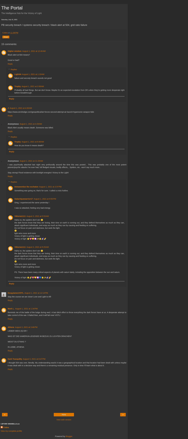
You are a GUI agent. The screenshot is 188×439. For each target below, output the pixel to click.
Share (6, 37)
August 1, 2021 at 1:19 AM (33, 74)
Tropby (17, 86)
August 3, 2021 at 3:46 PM (26, 327)
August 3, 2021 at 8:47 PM (34, 359)
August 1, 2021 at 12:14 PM (36, 293)
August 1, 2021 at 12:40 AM (34, 51)
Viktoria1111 (20, 216)
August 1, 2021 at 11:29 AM (31, 161)
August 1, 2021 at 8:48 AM (33, 142)
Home (64, 415)
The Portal (11, 7)
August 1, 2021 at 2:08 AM (33, 86)
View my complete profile (11, 431)
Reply (10, 64)
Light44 (17, 74)
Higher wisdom (14, 51)
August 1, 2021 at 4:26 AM (21, 108)
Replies (14, 69)
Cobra (6, 427)
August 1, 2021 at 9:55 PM (45, 199)
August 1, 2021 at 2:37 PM (50, 187)
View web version (63, 420)
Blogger (69, 436)
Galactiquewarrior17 (23, 199)
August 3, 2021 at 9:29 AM (37, 247)
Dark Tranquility (15, 359)
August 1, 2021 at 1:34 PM (26, 309)
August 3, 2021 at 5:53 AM (37, 216)
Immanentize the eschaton (26, 187)
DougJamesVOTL (16, 293)
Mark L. (11, 309)
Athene (11, 327)
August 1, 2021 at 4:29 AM (31, 124)
